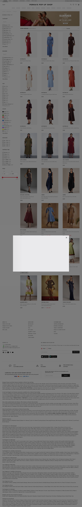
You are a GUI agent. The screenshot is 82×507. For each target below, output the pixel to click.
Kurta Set (37, 482)
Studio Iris (61, 435)
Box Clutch (67, 477)
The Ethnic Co (38, 442)
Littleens (74, 490)
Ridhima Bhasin (22, 431)
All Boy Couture (12, 492)
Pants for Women (6, 460)
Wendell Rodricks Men (7, 448)
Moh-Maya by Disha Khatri (19, 452)
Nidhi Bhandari (70, 453)
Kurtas (23, 465)
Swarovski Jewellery (29, 474)
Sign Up (65, 375)
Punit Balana (58, 430)
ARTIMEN (68, 443)
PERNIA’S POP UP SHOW (7, 325)
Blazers (72, 465)
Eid (18, 496)
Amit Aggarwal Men (22, 443)
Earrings (9, 472)
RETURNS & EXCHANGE (58, 325)
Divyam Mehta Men (38, 441)
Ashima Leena (25, 432)
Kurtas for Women (25, 459)
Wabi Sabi (11, 442)
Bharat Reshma (50, 442)
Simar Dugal (12, 435)
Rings (21, 472)
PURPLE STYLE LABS (6, 323)
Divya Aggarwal (11, 434)
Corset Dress (76, 420)
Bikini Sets (19, 460)
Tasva (3, 441)
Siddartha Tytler (60, 431)
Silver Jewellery (71, 474)
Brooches (60, 468)
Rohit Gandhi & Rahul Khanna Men (42, 446)
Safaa (34, 435)
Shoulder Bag (55, 477)
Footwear (53, 468)
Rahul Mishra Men (20, 446)
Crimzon (69, 455)
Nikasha (31, 432)
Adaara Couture (54, 435)
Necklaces (4, 472)
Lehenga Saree (58, 460)
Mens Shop (28, 468)
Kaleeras (46, 472)
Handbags (5, 477)
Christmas (54, 496)
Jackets (27, 460)
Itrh (44, 435)
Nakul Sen (26, 430)
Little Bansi (15, 490)
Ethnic (3, 468)
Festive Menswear (36, 468)
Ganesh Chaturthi (41, 496)
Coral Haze (9, 455)
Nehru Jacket (10, 465)
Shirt (52, 486)
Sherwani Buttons (6, 467)
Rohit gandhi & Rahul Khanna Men (66, 441)
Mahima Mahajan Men (59, 445)
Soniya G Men (62, 446)
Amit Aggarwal (48, 432)
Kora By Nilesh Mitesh (49, 448)
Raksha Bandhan (23, 496)
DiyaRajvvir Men (20, 445)
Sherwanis (32, 459)
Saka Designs (5, 492)
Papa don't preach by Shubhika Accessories (33, 455)
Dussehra (35, 496)
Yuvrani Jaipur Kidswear (49, 490)
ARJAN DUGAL (13, 445)
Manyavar (39, 428)
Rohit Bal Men (5, 442)
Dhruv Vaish (16, 441)
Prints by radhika (51, 413)
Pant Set (42, 468)
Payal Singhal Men (6, 446)
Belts (64, 475)
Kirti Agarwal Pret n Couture (23, 492)
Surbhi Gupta (23, 435)
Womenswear (9, 11)
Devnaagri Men (5, 443)
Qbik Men (39, 443)
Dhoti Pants (72, 459)
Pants (30, 465)
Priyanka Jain (37, 434)
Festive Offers (12, 461)
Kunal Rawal (20, 442)
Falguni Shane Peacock (60, 427)
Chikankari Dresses (16, 420)
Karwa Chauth (65, 496)
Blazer (49, 486)
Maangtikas (40, 472)
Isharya (11, 452)
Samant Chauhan (73, 432)
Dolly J (52, 427)
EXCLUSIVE (30, 325)
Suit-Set (76, 465)
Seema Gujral (53, 431)
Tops (50, 459)
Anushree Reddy (36, 427)
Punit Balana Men (13, 443)
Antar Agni (30, 427)
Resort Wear (13, 460)
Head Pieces (55, 472)
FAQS (55, 331)
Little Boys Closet (34, 490)
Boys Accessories (74, 486)
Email (43, 348)
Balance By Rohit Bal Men (18, 448)
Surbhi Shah (5, 434)
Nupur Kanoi (31, 430)
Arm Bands (67, 472)
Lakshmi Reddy (26, 490)
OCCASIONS (30, 335)
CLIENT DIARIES (31, 337)
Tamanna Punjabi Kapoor (70, 435)
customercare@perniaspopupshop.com (12, 347)
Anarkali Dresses (46, 482)
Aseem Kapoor (19, 437)
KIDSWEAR (22, 0)
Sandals (61, 475)
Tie (57, 468)
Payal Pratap (52, 430)
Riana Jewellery (35, 453)
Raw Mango (5, 427)
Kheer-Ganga (32, 442)
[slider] (2, 177)
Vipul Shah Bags (15, 455)
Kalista (70, 428)
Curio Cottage (5, 452)
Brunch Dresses (5, 421)
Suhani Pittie (52, 455)
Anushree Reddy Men (52, 443)
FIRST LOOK (34, 0)
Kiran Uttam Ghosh (6, 430)
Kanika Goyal (30, 434)
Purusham (44, 442)
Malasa (17, 435)
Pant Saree (70, 460)
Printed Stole (14, 478)
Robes (61, 465)
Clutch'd (48, 452)
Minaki (29, 453)
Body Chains (61, 472)
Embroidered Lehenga (22, 482)
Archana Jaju (30, 435)
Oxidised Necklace (48, 475)
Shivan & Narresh (46, 428)
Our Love (72, 413)
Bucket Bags (39, 477)
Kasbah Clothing (42, 445)
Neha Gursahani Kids (67, 490)
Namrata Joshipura (56, 432)
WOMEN (5, 0)
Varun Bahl (36, 432)
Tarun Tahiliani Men (32, 443)
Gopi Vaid (53, 434)
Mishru (21, 430)
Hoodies (57, 465)
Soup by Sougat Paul (45, 434)
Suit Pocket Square (50, 465)
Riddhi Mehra (15, 431)
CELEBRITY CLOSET (32, 331)
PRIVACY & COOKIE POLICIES (59, 329)
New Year (71, 496)
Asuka (16, 442)
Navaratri (30, 496)
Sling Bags (25, 477)
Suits (27, 465)
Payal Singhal (75, 431)
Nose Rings (34, 472)
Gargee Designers (28, 445)
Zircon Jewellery (38, 474)
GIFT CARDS (30, 329)
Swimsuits (37, 460)
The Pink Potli (42, 452)
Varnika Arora (29, 452)
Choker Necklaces (40, 475)
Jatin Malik (44, 443)
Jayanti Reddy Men (29, 448)
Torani (7, 435)
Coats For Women (34, 420)
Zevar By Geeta (74, 452)
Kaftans (53, 459)
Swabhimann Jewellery (7, 453)
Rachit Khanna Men (61, 443)
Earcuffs (50, 472)
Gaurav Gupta (5, 432)
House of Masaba (60, 434)
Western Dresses (17, 397)
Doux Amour (56, 453)
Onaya (52, 428)
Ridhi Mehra (33, 428)
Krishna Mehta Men (69, 442)
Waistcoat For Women (67, 420)
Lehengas (4, 459)
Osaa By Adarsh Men (7, 428)
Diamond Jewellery (63, 474)
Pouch (10, 477)
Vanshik (56, 441)
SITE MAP (55, 333)
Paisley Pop (46, 455)
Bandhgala (39, 467)
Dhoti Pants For (58, 482)
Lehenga (15, 482)
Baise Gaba (27, 428)
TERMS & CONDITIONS (58, 327)
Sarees (18, 459)
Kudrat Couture (50, 445)
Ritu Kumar (28, 431)
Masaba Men (67, 445)
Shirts (15, 465)
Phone (49, 348)
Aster (66, 452)
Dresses (8, 382)
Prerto (65, 455)
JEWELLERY (15, 0)
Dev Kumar (61, 442)
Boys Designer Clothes (7, 486)
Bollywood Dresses (6, 420)
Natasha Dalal (12, 427)
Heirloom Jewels (6, 474)
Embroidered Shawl (6, 478)
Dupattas (42, 460)
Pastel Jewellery (46, 474)
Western (8, 468)
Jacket (45, 486)
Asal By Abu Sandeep (45, 427)
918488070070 (76, 0)
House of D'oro (24, 453)
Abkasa (72, 443)
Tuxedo (29, 467)
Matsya (4, 435)
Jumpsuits (32, 460)
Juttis (67, 475)
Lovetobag (50, 453)
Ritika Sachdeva (59, 455)
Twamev (26, 442)
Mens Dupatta (46, 467)
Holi (7, 496)
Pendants (12, 474)
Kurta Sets (14, 459)
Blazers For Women (24, 420)
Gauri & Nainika (57, 428)
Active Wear (47, 468)
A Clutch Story (63, 453)
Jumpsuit (51, 467)
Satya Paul (24, 427)
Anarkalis (9, 459)
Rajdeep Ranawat (66, 430)
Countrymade (22, 441)
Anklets (72, 472)
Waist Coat (38, 465)
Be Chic (4, 455)
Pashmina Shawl (74, 477)
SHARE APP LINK (76, 351)
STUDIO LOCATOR (5, 327)
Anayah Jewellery (43, 453)
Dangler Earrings (15, 475)
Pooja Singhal (18, 427)
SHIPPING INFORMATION (58, 323)
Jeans (12, 467)
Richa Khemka (40, 435)
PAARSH (72, 445)
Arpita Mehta (67, 434)
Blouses (52, 460)
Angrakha (34, 467)
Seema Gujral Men (54, 446)
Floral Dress (29, 387)
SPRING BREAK (69, 446)
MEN (10, 0)
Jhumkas (22, 475)
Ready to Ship (5, 461)
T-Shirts (68, 465)
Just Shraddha (16, 453)
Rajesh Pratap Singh (6, 431)
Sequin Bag (61, 477)
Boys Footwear (66, 486)
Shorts (64, 465)
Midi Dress (24, 397)
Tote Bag (50, 477)
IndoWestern (13, 468)
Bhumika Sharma (65, 432)
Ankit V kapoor (29, 441)
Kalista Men (35, 445)
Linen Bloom (58, 413)
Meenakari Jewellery (19, 474)
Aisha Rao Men (5, 445)
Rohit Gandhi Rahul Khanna (16, 432)
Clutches (77, 475)
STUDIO (28, 0)
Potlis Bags (72, 475)
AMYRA (21, 455)
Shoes (57, 475)
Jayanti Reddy (65, 428)
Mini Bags (45, 477)
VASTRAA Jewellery (59, 452)
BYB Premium (32, 492)
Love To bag (36, 452)
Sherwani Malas (69, 467)
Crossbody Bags (32, 477)
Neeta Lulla (41, 432)
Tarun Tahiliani (68, 431)
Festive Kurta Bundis (21, 468)
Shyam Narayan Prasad (21, 434)
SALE (29, 327)
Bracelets (17, 472)
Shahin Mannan (5, 437)
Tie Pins (43, 465)
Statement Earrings (6, 475)
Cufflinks (76, 467)
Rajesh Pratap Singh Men (48, 441)
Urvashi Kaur (12, 437)
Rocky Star (68, 427)
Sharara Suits (31, 482)
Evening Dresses (42, 420)
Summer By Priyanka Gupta (18, 428)
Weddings (59, 496)
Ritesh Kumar (64, 413)
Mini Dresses (58, 420)
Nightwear (47, 460)
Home (3, 11)
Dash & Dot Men (9, 441)
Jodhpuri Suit (24, 467)
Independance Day (12, 496)
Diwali (3, 496)
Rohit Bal (34, 431)
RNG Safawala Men (29, 446)
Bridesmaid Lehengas (64, 459)
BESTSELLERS (30, 323)
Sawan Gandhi (74, 434)
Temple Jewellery (54, 474)
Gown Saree (64, 460)
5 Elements (76, 453)
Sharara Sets (45, 459)
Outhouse (52, 452)
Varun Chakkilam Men (39, 448)
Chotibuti (20, 490)
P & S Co (10, 490)
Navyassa (41, 490)
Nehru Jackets (24, 486)
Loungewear (63, 467)
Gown (40, 459)
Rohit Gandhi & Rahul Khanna (42, 431)
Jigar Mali (48, 435)
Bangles (25, 472)
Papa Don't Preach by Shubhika (42, 430)
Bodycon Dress (23, 387)
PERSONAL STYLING (32, 333)
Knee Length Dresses (50, 420)
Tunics (57, 459)
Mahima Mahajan (15, 430)
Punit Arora (13, 446)
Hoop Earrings (32, 475)
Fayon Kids (4, 490)
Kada (54, 475)
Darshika (57, 442)
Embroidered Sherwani (38, 486)
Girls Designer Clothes (7, 482)
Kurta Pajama (17, 467)
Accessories (56, 467)
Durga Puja (48, 496)
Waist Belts (14, 477)
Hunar (69, 452)
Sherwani (19, 465)
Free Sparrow (59, 490)
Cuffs (13, 472)
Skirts (23, 460)
